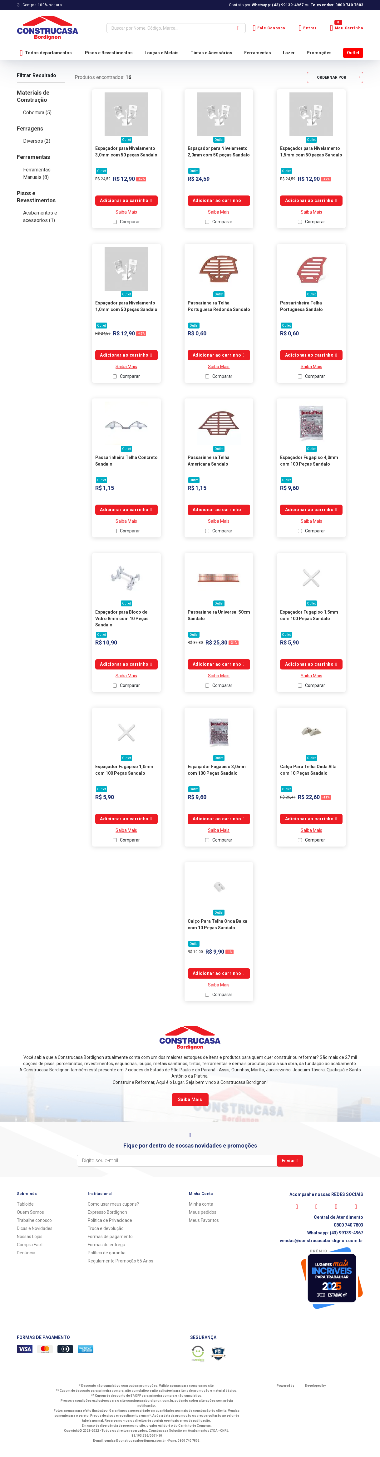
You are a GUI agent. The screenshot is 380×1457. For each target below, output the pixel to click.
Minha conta (201, 1204)
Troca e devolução (106, 1228)
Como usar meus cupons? (113, 1204)
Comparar (130, 221)
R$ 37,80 (195, 642)
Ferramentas (257, 52)
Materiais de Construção (33, 96)
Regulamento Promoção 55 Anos (120, 1260)
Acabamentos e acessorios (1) (40, 216)
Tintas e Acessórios (211, 52)
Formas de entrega (106, 1244)
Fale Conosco (269, 28)
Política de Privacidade (110, 1220)
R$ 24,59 (103, 179)
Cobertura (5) (37, 113)
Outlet (353, 52)
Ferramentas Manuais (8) (37, 173)
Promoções (319, 52)
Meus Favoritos (204, 1220)
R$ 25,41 (287, 797)
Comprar (126, 200)
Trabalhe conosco (34, 1220)
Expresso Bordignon (107, 1212)
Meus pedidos (202, 1212)
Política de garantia (107, 1252)
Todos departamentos (46, 53)
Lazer (289, 52)
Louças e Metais (162, 52)
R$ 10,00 (195, 952)
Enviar (290, 1160)
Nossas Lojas (29, 1236)
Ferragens (30, 128)
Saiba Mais (126, 212)
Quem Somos (30, 1212)
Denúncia (26, 1252)
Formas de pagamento (110, 1236)
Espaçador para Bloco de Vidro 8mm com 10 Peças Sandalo (122, 618)
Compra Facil (29, 1244)
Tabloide (25, 1204)
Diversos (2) (36, 141)
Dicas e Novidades (34, 1228)
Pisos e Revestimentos (109, 52)
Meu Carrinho (346, 28)
